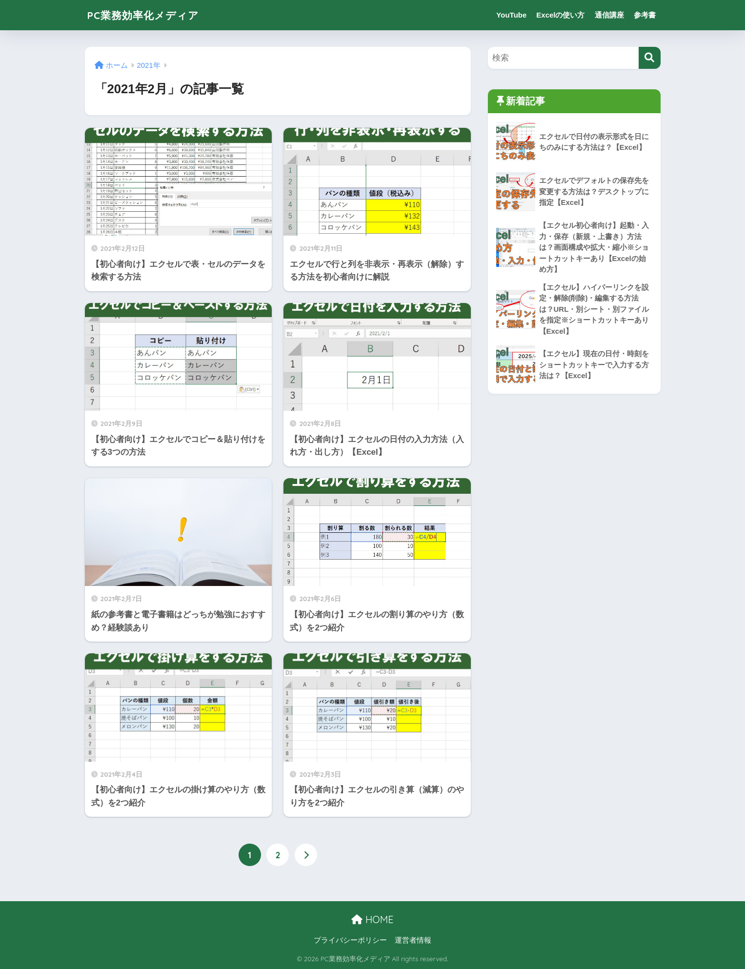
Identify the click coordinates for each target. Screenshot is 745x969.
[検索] (650, 58)
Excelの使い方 (560, 15)
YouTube (511, 15)
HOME (372, 920)
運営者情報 (413, 940)
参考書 (645, 15)
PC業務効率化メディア (148, 15)
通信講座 (609, 15)
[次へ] (306, 855)
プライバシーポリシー (350, 940)
